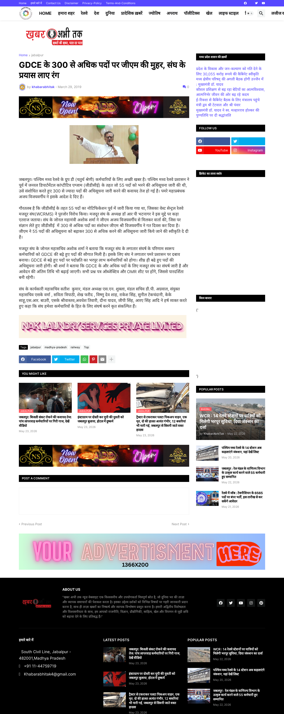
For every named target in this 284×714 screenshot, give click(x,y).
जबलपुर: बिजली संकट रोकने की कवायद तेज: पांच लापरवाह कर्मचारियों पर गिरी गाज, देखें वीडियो (45, 421)
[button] (250, 13)
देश (96, 13)
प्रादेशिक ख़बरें (131, 13)
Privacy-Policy (92, 3)
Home (22, 3)
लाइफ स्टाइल (228, 13)
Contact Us (53, 3)
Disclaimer (71, 3)
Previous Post (31, 524)
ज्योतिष (154, 13)
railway (75, 347)
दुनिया (110, 13)
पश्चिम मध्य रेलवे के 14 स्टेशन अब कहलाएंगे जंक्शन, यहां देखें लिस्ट (241, 450)
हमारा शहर (66, 13)
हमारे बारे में (36, 3)
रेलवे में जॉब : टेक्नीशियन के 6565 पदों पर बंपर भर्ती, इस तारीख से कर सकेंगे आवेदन (242, 497)
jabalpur (37, 55)
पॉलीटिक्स (192, 13)
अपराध (172, 13)
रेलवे (84, 13)
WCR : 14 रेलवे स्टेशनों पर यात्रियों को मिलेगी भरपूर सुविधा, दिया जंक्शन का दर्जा (238, 651)
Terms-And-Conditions (120, 3)
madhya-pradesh (56, 347)
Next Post (179, 524)
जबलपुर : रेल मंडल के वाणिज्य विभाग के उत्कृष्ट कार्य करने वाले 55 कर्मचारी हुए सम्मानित (243, 472)
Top (86, 347)
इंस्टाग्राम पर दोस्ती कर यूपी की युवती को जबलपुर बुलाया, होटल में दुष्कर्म (101, 419)
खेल (209, 13)
